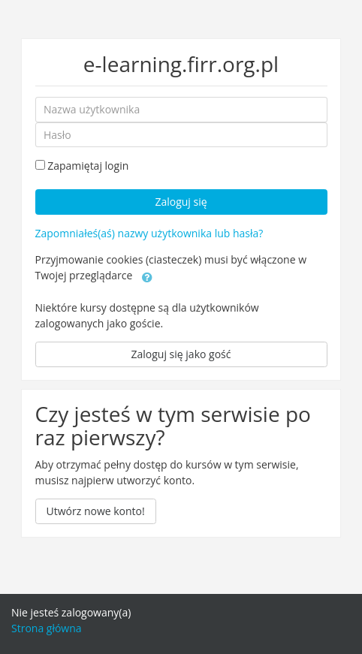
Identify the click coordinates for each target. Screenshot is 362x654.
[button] (147, 276)
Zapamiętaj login (87, 165)
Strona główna (46, 628)
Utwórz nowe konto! (96, 511)
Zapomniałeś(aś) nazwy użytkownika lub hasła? (149, 233)
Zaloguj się (181, 201)
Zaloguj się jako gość (181, 354)
